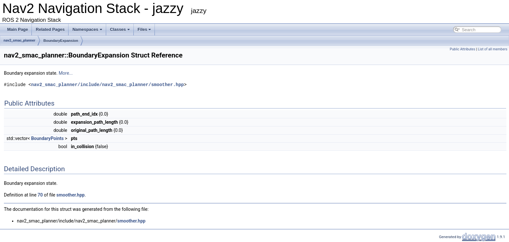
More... (66, 73)
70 (40, 194)
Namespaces (87, 29)
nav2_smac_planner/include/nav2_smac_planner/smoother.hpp (107, 85)
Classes (120, 29)
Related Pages (50, 29)
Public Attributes (462, 49)
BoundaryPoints (47, 138)
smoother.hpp (70, 194)
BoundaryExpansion (60, 41)
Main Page (17, 29)
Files (144, 29)
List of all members (492, 49)
